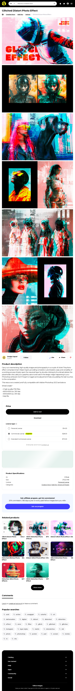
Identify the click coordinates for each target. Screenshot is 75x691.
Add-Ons (54, 485)
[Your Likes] (64, 3)
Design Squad (12, 356)
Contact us (45, 445)
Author (9, 358)
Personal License (63, 482)
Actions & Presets (63, 485)
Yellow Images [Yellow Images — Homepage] (37, 686)
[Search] (54, 3)
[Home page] (3, 14)
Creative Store (46, 485)
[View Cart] (60, 3)
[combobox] (36, 4)
